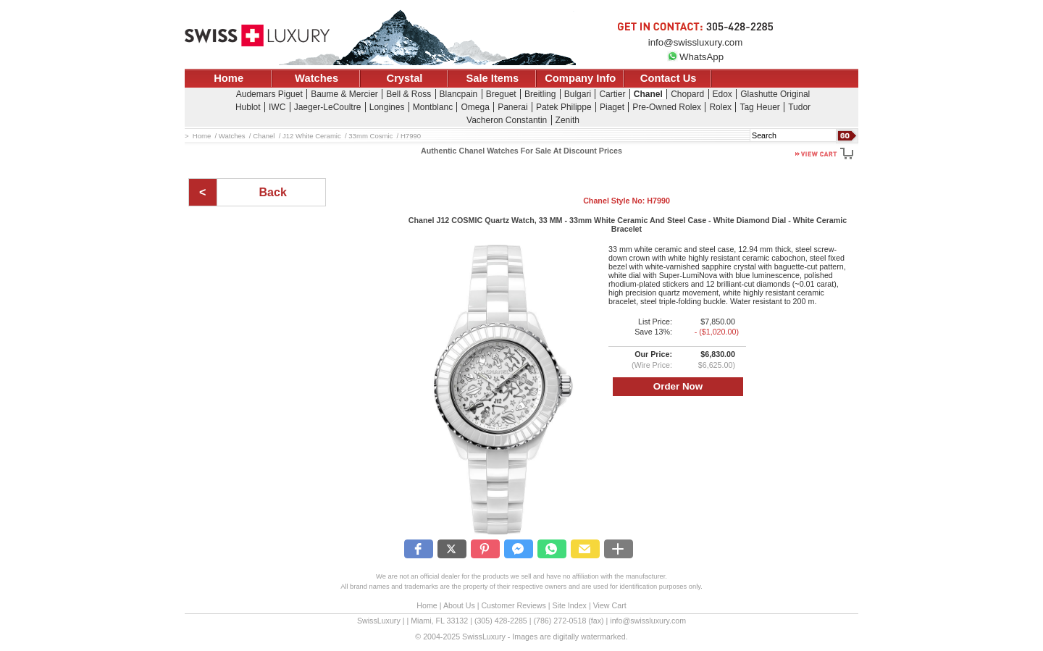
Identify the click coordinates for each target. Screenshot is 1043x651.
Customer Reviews (513, 605)
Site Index (570, 605)
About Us (459, 605)
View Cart (610, 605)
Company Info (580, 78)
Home (228, 78)
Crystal (405, 78)
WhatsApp (695, 56)
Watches (316, 78)
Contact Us (668, 78)
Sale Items (492, 78)
